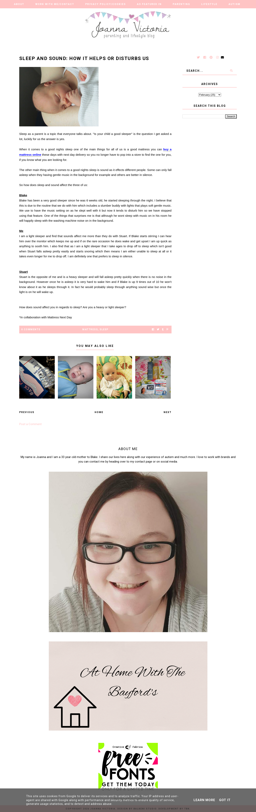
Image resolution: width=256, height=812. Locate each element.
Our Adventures (115, 12)
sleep (104, 329)
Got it (225, 800)
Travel (146, 12)
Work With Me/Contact (54, 4)
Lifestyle (209, 4)
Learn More (204, 800)
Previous (26, 412)
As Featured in (149, 4)
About (19, 4)
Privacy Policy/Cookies (105, 4)
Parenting (181, 4)
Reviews (84, 12)
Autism (234, 4)
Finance (169, 12)
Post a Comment (30, 424)
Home (99, 412)
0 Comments (30, 329)
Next (168, 412)
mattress (90, 329)
